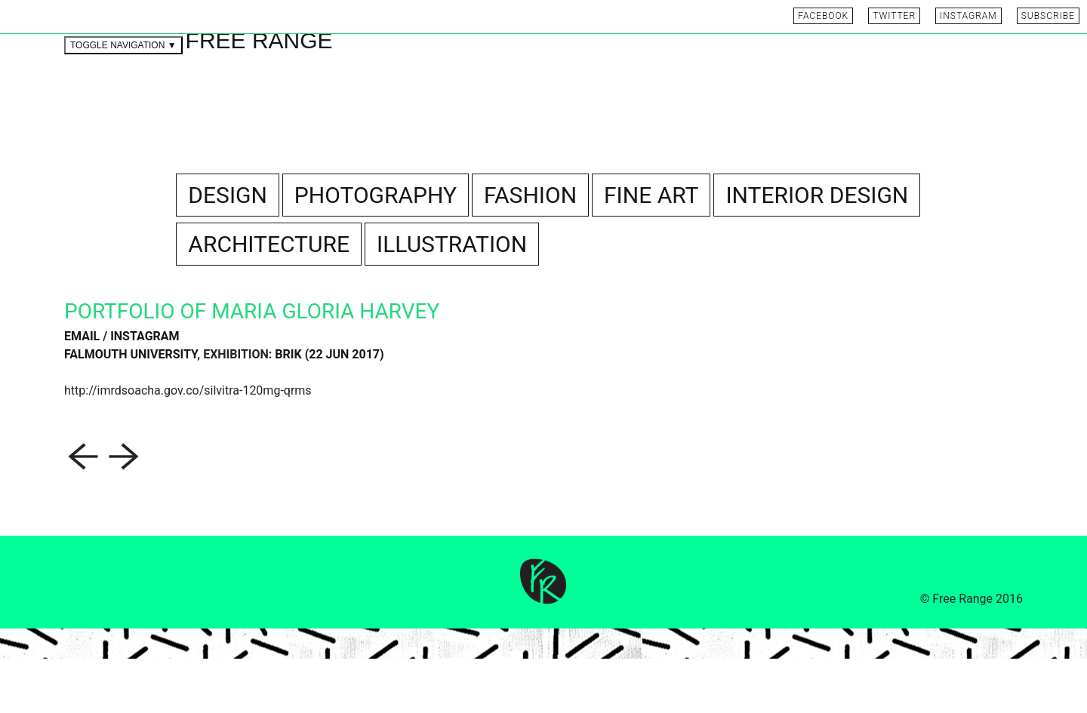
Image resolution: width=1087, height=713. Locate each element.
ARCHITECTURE (269, 298)
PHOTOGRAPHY (375, 249)
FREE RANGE (259, 94)
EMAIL (82, 390)
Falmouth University (130, 408)
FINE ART (651, 249)
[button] (84, 509)
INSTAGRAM (144, 390)
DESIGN (227, 249)
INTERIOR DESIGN (816, 249)
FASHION (530, 249)
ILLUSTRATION (452, 298)
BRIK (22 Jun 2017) (329, 408)
